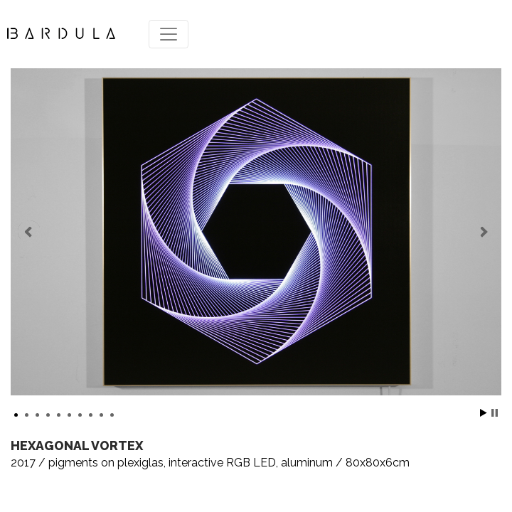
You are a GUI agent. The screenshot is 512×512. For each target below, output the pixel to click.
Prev (29, 231)
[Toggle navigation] (168, 34)
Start (483, 413)
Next (482, 231)
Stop (494, 413)
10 (112, 415)
